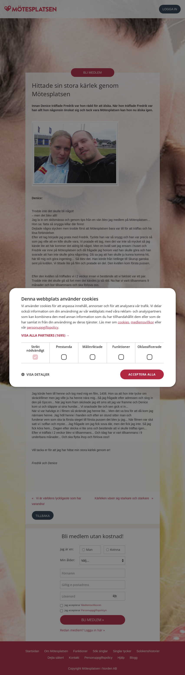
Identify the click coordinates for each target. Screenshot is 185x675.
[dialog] (92, 337)
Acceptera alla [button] (142, 374)
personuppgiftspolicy (42, 327)
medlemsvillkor (142, 322)
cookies (123, 322)
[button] (92, 335)
